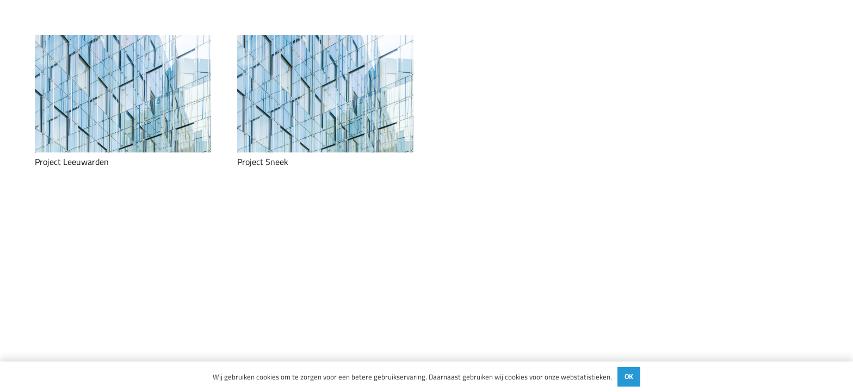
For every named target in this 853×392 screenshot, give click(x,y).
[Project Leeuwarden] (123, 93)
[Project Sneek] (325, 93)
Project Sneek (262, 161)
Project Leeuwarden (72, 161)
